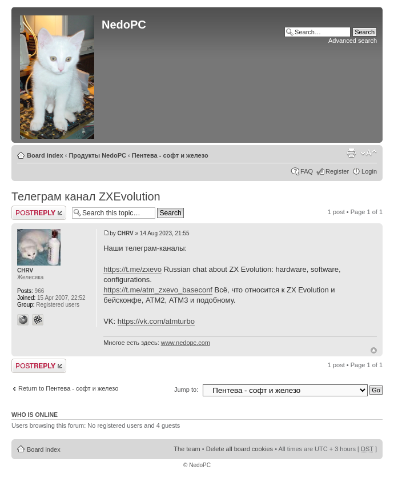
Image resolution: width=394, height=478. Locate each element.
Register (337, 171)
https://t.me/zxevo (132, 269)
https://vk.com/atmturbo (156, 321)
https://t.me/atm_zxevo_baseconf (157, 290)
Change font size (368, 153)
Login (369, 171)
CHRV (126, 233)
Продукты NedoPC (97, 155)
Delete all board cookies (239, 448)
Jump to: (186, 389)
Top (374, 350)
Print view (351, 153)
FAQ (306, 171)
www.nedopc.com (185, 342)
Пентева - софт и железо (170, 155)
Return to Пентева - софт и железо (68, 388)
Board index (45, 155)
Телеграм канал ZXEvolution (85, 196)
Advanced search (352, 40)
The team (187, 448)
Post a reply (38, 213)
